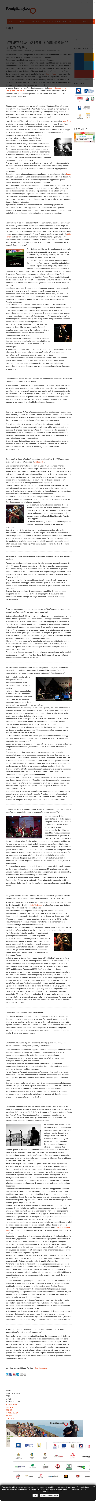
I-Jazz (68, 174)
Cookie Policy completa (49, 1495)
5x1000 (9, 1416)
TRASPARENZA (12, 1413)
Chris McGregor (35, 905)
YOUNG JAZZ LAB (13, 1402)
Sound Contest (41, 1368)
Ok (35, 1495)
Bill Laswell (38, 462)
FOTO (8, 1396)
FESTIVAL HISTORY (14, 1393)
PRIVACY (9, 1407)
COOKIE (9, 1410)
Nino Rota (67, 121)
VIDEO (8, 1399)
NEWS (8, 1391)
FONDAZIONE (11, 1404)
